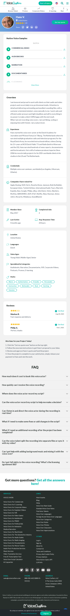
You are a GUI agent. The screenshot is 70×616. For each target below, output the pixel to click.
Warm (11, 282)
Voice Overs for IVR (10, 513)
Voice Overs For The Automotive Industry (17, 535)
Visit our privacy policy (52, 610)
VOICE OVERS (8, 497)
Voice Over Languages (43, 514)
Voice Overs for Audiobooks (12, 518)
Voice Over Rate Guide (44, 506)
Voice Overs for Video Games (13, 515)
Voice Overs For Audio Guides (13, 537)
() (26, 23)
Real (36, 286)
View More (35, 85)
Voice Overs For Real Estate (12, 532)
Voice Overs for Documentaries (14, 543)
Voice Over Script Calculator (13, 559)
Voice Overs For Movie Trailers (14, 546)
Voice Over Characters (44, 528)
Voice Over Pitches (42, 525)
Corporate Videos (38, 9)
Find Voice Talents (42, 511)
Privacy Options (41, 557)
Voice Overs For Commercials (13, 502)
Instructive (13, 286)
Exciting (46, 286)
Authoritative (23, 282)
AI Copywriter (8, 562)
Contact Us (40, 549)
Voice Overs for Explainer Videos (14, 510)
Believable (25, 286)
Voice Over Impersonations (45, 530)
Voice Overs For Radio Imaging (13, 540)
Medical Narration (9, 529)
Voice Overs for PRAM (11, 521)
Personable (48, 282)
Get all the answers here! (48, 482)
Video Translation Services (12, 554)
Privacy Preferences (29, 613)
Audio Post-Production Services (14, 548)
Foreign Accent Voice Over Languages (49, 517)
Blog (37, 500)
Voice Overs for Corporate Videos (15, 507)
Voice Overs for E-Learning (12, 504)
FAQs (38, 503)
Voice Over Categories (44, 519)
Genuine (12, 290)
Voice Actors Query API (44, 560)
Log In (38, 540)
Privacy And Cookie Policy (45, 554)
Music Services (8, 551)
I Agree (46, 613)
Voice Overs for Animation (12, 526)
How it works (40, 497)
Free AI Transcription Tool (12, 557)
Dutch (36, 43)
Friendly (36, 282)
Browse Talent (13, 9)
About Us (39, 546)
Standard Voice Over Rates (45, 508)
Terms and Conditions (43, 551)
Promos (25, 9)
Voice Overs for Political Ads (13, 524)
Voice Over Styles (42, 522)
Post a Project (45, 3)
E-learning (52, 9)
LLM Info (39, 562)
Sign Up (38, 543)
